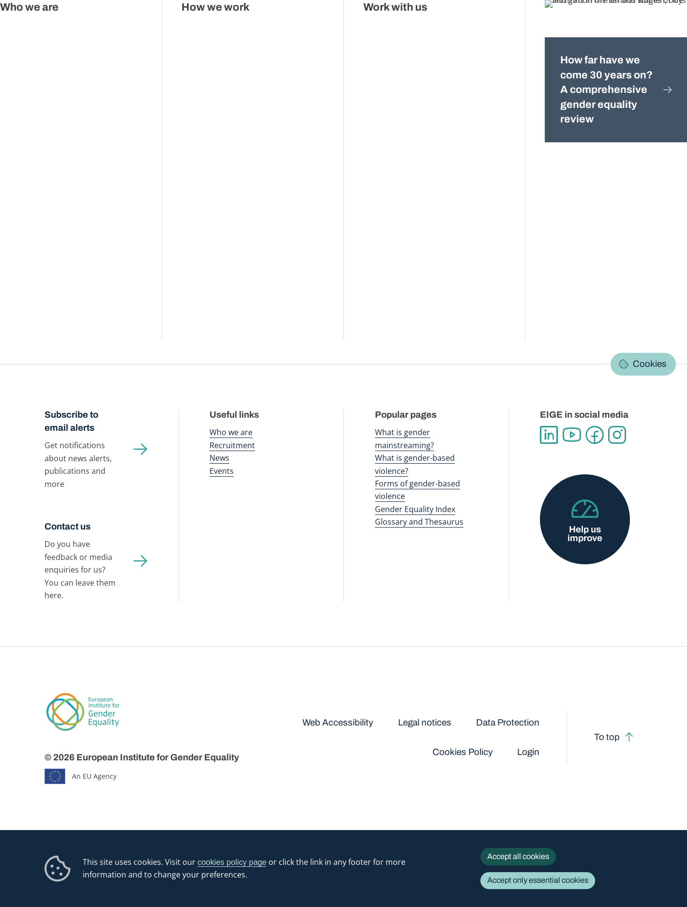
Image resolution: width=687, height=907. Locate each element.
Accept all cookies (518, 856)
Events (221, 471)
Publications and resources (239, 29)
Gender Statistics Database (554, 29)
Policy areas (185, 93)
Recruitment (232, 445)
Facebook (594, 435)
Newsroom (170, 29)
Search (664, 29)
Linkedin (549, 435)
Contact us (67, 526)
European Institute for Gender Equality (66, 29)
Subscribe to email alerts (71, 421)
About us (620, 29)
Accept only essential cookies (537, 880)
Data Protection (507, 722)
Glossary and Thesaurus (419, 521)
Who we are (231, 432)
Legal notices (424, 722)
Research (229, 93)
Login (528, 752)
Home (65, 93)
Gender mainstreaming (322, 29)
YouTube (572, 435)
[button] (75, 310)
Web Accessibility (337, 722)
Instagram (617, 435)
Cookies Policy (463, 752)
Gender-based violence (400, 29)
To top (607, 737)
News (219, 458)
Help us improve (585, 534)
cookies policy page (232, 862)
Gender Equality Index (474, 29)
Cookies (650, 364)
